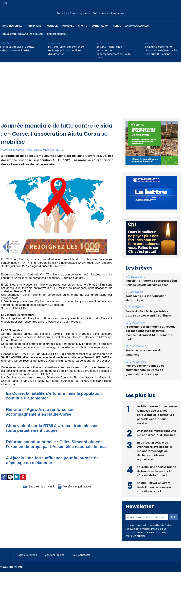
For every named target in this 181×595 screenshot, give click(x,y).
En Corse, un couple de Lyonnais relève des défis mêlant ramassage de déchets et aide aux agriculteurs (154, 451)
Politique (52, 26)
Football (68, 26)
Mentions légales (55, 555)
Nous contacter (81, 555)
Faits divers (34, 26)
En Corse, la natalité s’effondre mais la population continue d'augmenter (66, 50)
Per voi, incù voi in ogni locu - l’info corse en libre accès (90, 13)
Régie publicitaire (27, 555)
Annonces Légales (137, 26)
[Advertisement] (90, 87)
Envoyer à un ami (38, 486)
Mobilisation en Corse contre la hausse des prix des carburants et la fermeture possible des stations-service (157, 415)
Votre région (100, 26)
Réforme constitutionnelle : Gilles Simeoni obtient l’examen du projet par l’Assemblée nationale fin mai (56, 444)
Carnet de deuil (57, 34)
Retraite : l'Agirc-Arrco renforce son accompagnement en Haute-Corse (114, 52)
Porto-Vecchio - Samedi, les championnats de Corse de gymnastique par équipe (144, 370)
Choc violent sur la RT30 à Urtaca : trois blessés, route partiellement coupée (53, 428)
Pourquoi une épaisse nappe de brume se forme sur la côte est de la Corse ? (156, 471)
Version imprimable (74, 486)
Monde (117, 26)
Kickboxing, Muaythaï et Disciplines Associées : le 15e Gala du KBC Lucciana (161, 50)
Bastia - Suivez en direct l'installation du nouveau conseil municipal (154, 487)
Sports (82, 26)
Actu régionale (12, 26)
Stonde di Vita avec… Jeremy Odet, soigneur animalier (17, 48)
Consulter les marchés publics (23, 34)
